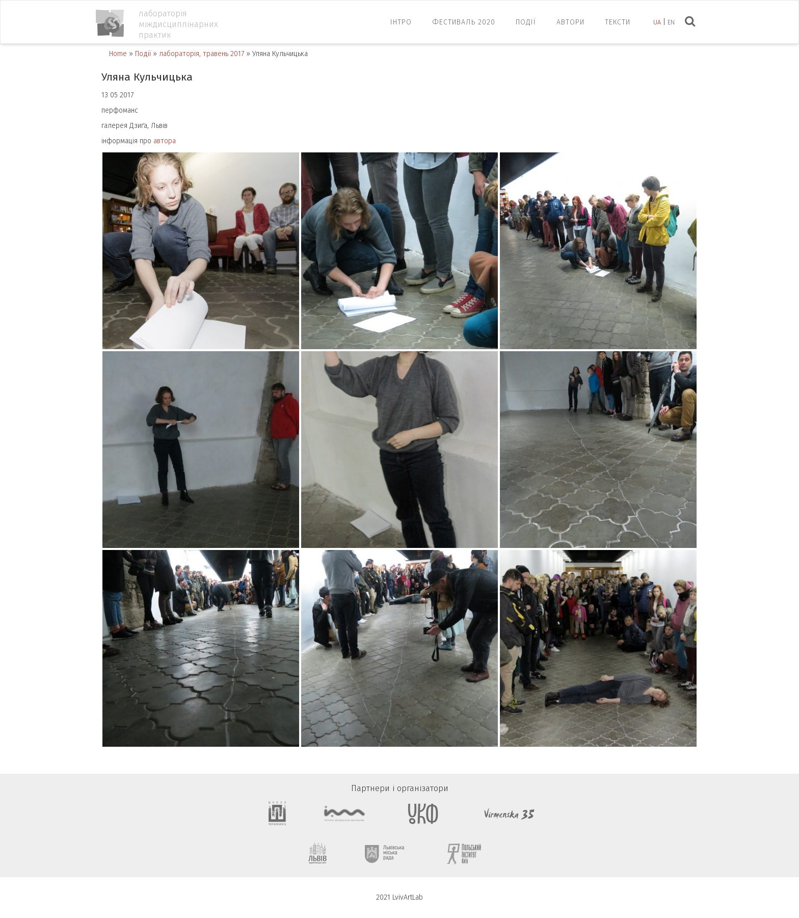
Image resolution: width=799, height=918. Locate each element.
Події (526, 22)
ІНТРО (401, 22)
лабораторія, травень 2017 (201, 53)
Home (118, 53)
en (671, 22)
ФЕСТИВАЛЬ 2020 (463, 22)
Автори (570, 22)
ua (657, 22)
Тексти (617, 22)
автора (164, 141)
